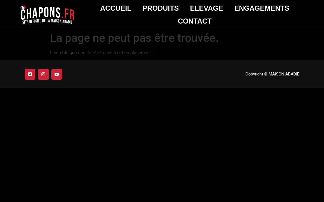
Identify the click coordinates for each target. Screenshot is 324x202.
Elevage (206, 8)
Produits (161, 8)
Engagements (261, 8)
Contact (195, 21)
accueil (115, 8)
